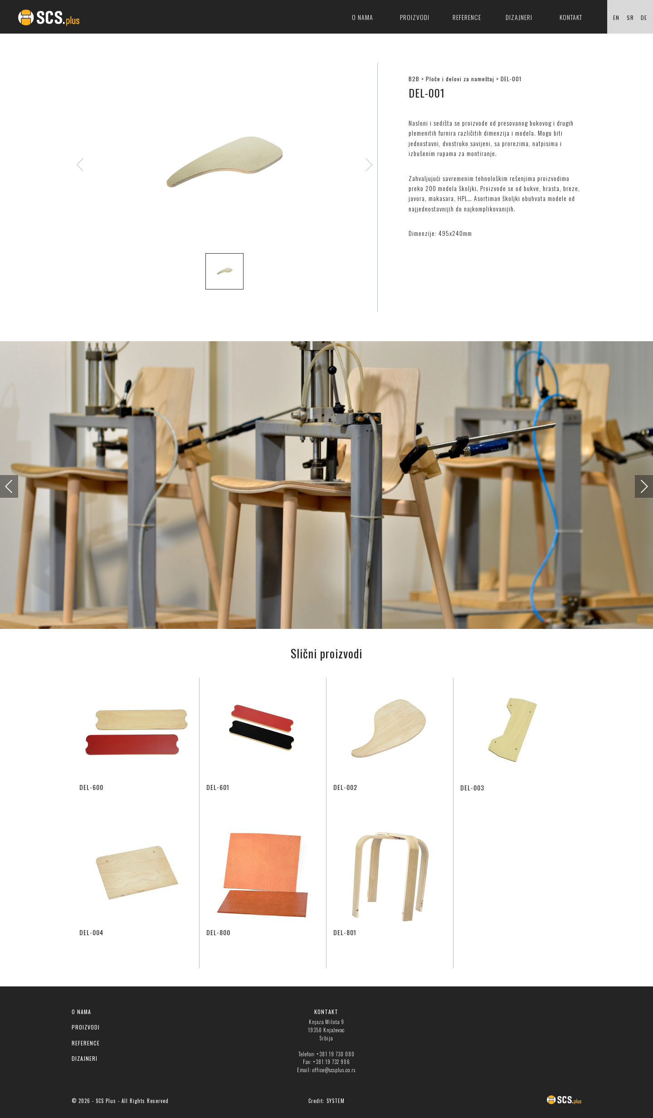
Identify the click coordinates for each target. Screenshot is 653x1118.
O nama (362, 17)
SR (630, 17)
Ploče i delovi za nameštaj (460, 79)
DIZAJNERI (84, 1058)
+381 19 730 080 (336, 1054)
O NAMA (81, 1011)
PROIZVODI (86, 1027)
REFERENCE (86, 1043)
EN (616, 17)
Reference (467, 17)
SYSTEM (335, 1100)
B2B (414, 79)
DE (644, 17)
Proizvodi (414, 17)
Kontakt (571, 17)
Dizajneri (519, 17)
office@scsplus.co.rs (334, 1070)
